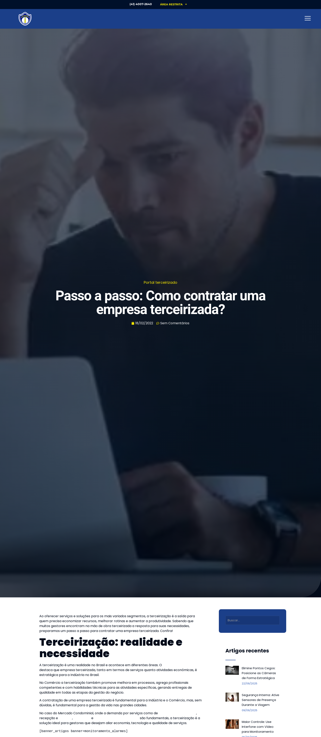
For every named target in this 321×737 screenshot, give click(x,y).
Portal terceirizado (160, 282)
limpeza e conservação (177, 713)
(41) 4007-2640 (140, 4)
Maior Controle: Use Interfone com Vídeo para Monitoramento (258, 727)
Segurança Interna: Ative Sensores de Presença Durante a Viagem (260, 700)
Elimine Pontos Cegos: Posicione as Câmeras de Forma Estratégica (259, 673)
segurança (81, 718)
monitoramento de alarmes (116, 718)
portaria (65, 718)
